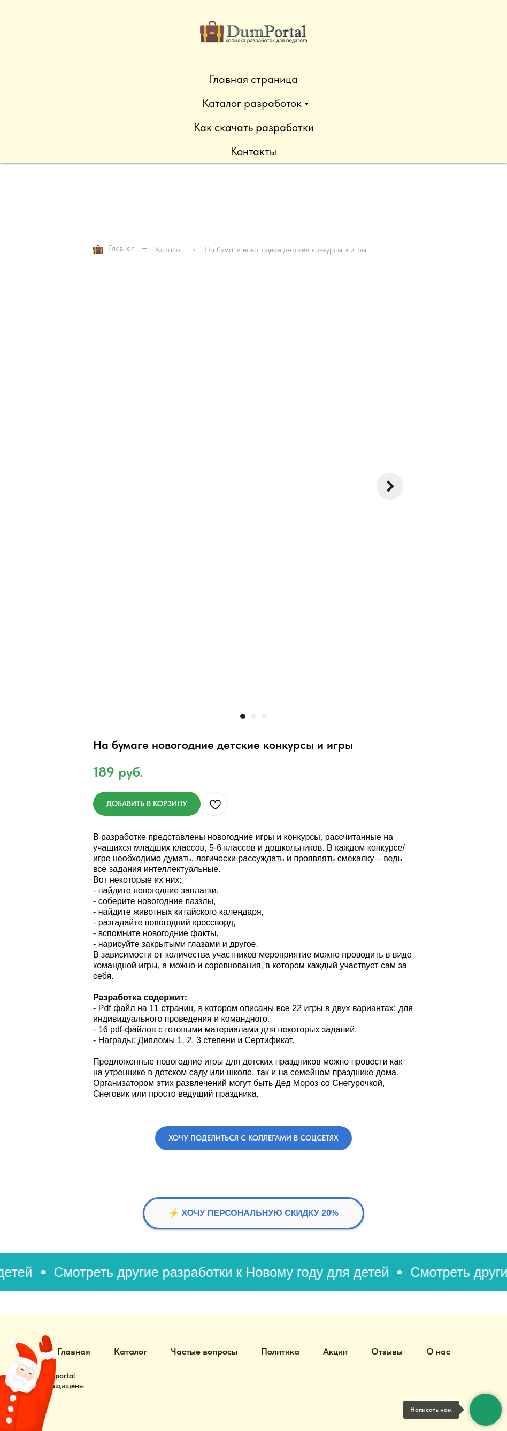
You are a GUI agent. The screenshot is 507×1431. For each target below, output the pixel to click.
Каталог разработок (252, 103)
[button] (253, 1138)
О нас (438, 1351)
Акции (335, 1351)
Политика (280, 1351)
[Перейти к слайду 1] (242, 716)
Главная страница (253, 79)
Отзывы (387, 1351)
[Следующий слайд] (390, 486)
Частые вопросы (204, 1351)
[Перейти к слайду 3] (264, 716)
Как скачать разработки (254, 127)
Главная (114, 249)
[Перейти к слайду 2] (253, 716)
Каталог (169, 250)
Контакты (253, 151)
